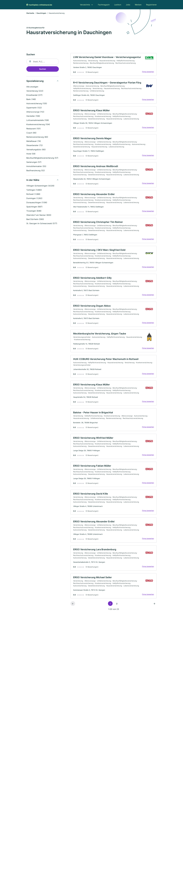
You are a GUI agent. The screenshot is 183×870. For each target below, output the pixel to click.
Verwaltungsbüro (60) (36, 150)
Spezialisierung (35, 81)
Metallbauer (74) (33, 141)
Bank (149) (31, 99)
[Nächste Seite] (154, 608)
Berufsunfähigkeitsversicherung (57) (42, 158)
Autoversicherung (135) (36, 104)
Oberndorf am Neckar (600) (38, 215)
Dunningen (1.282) (34, 198)
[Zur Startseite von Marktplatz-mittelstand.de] (39, 4)
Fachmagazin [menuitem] (104, 4)
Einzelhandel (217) (34, 95)
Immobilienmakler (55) (36, 166)
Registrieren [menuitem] (151, 4)
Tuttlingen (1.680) (34, 190)
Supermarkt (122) (34, 108)
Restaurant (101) (33, 129)
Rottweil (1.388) (33, 194)
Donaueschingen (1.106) (36, 203)
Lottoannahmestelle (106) (37, 120)
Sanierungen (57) (33, 162)
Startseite (30, 13)
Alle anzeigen (32, 87)
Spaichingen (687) (34, 207)
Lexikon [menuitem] (117, 4)
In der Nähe (32, 180)
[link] (113, 64)
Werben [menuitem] (138, 4)
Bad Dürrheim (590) (35, 219)
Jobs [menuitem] (128, 4)
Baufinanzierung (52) (35, 171)
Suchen (42, 69)
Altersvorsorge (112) (35, 112)
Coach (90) (31, 133)
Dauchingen (41, 13)
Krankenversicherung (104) (38, 124)
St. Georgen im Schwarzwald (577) (41, 223)
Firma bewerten (148, 72)
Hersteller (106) (33, 116)
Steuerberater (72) (34, 145)
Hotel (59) (30, 154)
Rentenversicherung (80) (37, 137)
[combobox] (42, 62)
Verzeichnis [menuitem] (85, 4)
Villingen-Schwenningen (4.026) (40, 186)
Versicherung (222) (34, 91)
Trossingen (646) (33, 211)
